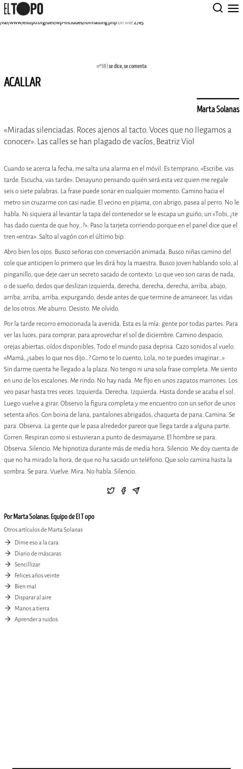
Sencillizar (27, 564)
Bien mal (25, 586)
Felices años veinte (37, 575)
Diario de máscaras (38, 553)
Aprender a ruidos (36, 619)
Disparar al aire (33, 597)
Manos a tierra (32, 608)
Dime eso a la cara (36, 542)
